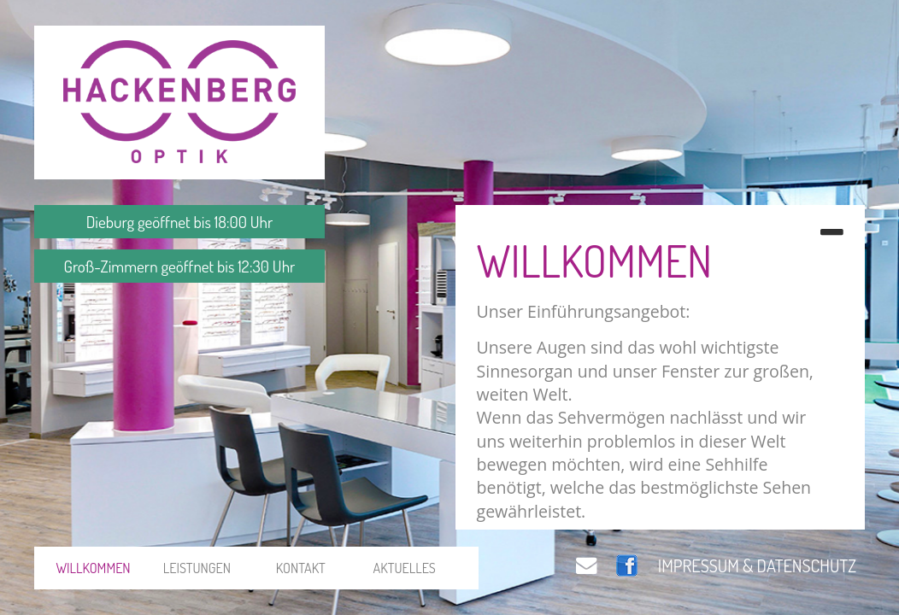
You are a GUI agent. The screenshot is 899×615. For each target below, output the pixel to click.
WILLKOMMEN (93, 568)
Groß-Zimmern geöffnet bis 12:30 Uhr (180, 266)
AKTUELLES (404, 568)
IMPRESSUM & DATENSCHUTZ (757, 565)
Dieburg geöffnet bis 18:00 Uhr (179, 221)
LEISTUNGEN (197, 568)
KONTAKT (301, 568)
